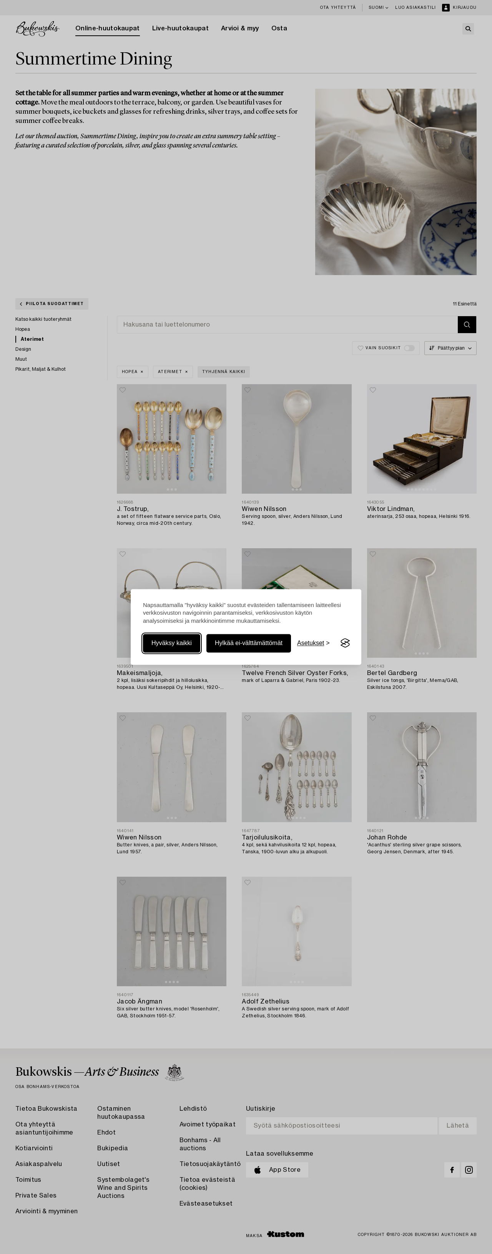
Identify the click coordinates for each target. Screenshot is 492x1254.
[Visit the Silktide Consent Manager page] (345, 643)
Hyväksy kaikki (171, 643)
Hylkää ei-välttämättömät (249, 643)
